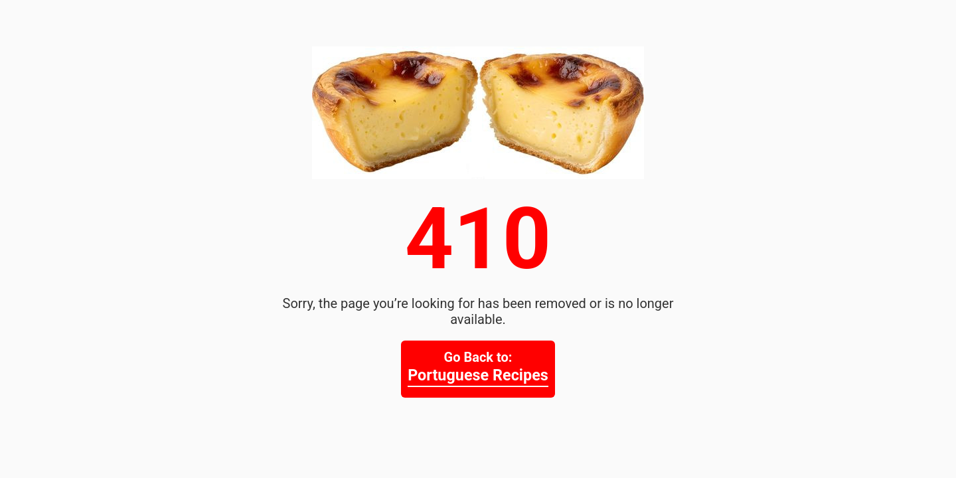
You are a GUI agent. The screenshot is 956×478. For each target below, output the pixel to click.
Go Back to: (478, 368)
